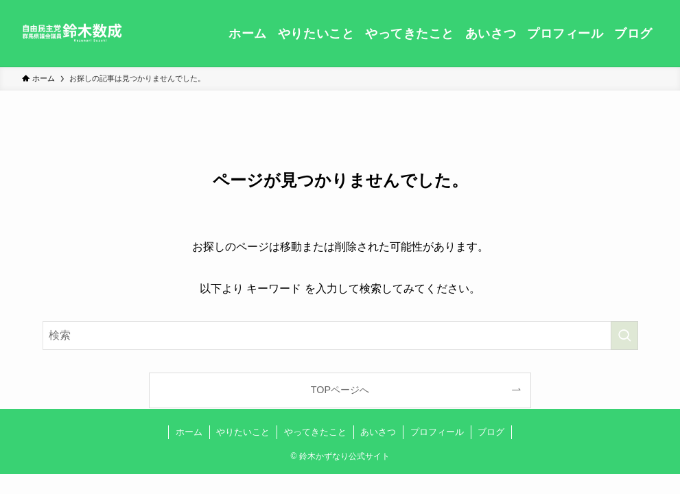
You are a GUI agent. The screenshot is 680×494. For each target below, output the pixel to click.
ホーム (189, 432)
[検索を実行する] (624, 335)
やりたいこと (243, 432)
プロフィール (437, 432)
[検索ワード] (340, 335)
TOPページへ (340, 389)
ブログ (491, 432)
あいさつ (378, 432)
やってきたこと (315, 432)
